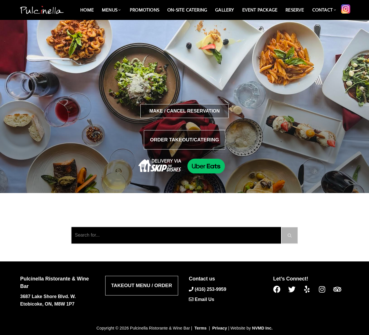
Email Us (204, 299)
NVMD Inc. (262, 328)
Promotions (144, 10)
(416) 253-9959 (210, 289)
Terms (201, 328)
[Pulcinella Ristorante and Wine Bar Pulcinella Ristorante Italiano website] (42, 10)
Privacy (219, 328)
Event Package (260, 10)
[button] (119, 10)
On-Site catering (187, 10)
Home (87, 10)
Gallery (224, 10)
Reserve (294, 10)
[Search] (176, 235)
